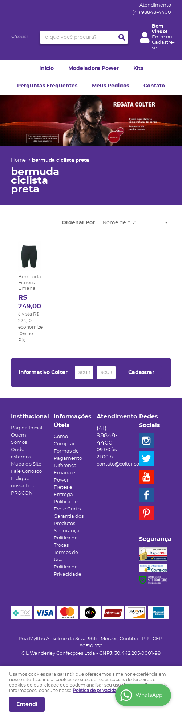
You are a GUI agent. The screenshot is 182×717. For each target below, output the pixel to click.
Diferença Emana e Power (65, 473)
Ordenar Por (78, 222)
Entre (158, 37)
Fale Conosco (26, 471)
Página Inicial (26, 428)
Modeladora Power (93, 68)
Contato (154, 85)
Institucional (27, 417)
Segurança (67, 531)
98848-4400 (151, 12)
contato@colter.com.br (123, 464)
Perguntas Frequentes (47, 85)
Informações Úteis (70, 421)
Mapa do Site (26, 464)
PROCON (22, 493)
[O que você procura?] (121, 37)
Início (46, 68)
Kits (138, 68)
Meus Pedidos (110, 85)
